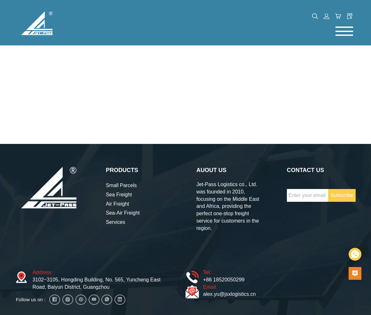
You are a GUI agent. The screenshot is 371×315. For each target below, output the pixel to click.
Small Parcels (121, 184)
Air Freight (118, 202)
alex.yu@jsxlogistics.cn (229, 293)
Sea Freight (119, 193)
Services (115, 221)
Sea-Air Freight (123, 212)
